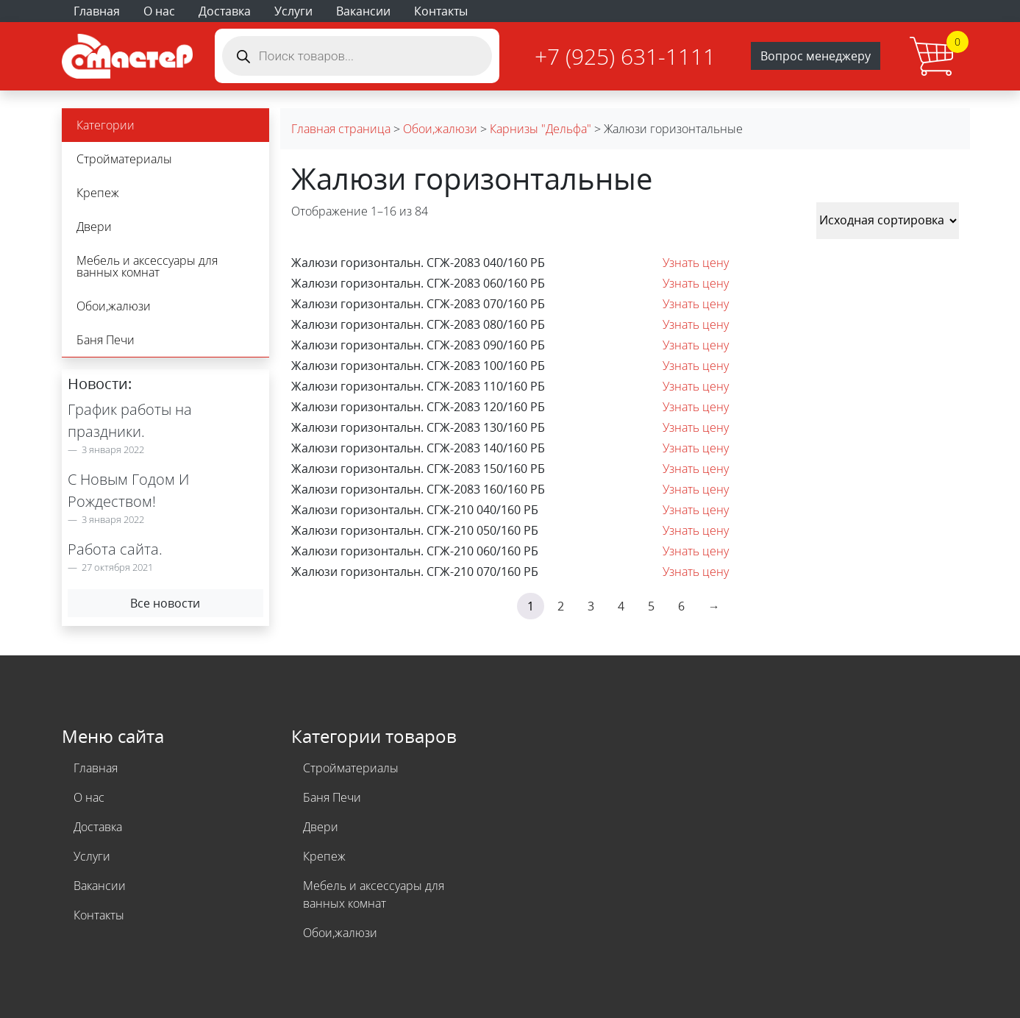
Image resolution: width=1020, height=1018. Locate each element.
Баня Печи (105, 340)
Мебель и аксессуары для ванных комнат (147, 266)
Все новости (165, 603)
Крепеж (97, 193)
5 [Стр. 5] (651, 606)
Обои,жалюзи (113, 306)
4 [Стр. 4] (621, 606)
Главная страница (340, 129)
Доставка (225, 11)
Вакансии (363, 11)
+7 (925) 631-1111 (625, 56)
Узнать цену (696, 262)
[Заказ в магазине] (887, 220)
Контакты (441, 11)
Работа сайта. (115, 549)
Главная (97, 11)
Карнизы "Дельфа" (540, 129)
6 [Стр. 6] (681, 606)
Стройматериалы (124, 159)
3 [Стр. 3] (591, 606)
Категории (105, 125)
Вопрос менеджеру (815, 56)
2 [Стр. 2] (560, 606)
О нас (159, 11)
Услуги (293, 11)
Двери (94, 226)
